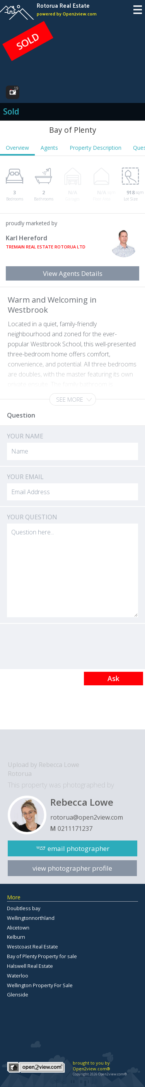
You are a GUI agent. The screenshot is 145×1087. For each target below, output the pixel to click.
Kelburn (16, 936)
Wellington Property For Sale (40, 985)
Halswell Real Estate (30, 965)
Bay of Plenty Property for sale (42, 956)
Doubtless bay (23, 908)
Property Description (95, 147)
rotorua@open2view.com (86, 817)
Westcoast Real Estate (32, 946)
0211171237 (75, 828)
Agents (49, 147)
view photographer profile (72, 868)
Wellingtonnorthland (31, 917)
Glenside (17, 994)
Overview (17, 147)
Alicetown (18, 927)
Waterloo (17, 975)
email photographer (78, 848)
